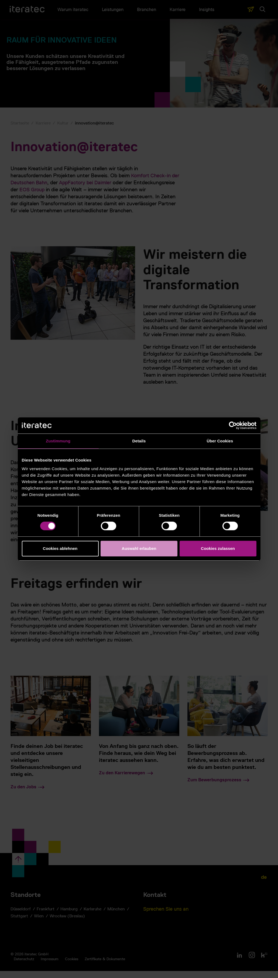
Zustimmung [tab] (58, 441)
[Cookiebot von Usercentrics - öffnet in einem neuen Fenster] (232, 425)
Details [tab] (139, 441)
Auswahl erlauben (139, 548)
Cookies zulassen (218, 548)
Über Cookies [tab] (220, 441)
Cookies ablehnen (60, 548)
